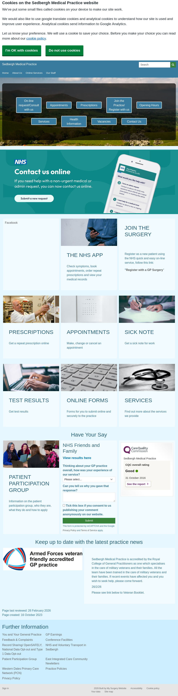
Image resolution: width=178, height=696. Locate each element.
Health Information (74, 121)
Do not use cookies (64, 50)
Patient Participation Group (19, 659)
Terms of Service (89, 530)
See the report (136, 484)
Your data (95, 692)
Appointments (59, 105)
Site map (109, 692)
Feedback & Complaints (17, 639)
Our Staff (50, 73)
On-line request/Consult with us (29, 105)
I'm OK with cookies (21, 50)
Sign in (5, 688)
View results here (77, 458)
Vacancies (104, 121)
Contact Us (134, 121)
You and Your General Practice (22, 634)
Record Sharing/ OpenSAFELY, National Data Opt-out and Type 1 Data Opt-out (22, 649)
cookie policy (36, 38)
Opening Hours (149, 105)
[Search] (154, 65)
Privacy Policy (69, 530)
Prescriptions (89, 105)
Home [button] (5, 73)
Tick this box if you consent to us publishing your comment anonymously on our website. (87, 510)
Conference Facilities (59, 639)
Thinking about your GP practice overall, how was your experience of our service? (87, 470)
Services (43, 121)
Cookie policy (152, 688)
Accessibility (136, 688)
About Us (17, 73)
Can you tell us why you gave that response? (86, 488)
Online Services (34, 73)
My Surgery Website (116, 688)
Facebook (11, 222)
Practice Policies (56, 668)
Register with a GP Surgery (144, 269)
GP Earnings (54, 634)
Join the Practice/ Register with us (119, 105)
